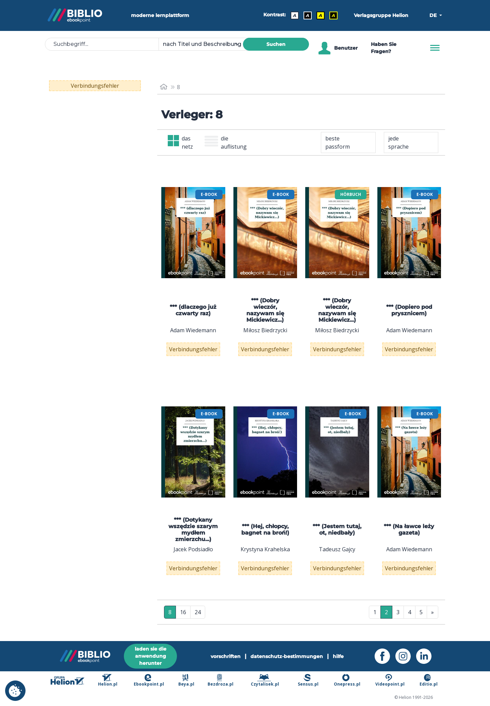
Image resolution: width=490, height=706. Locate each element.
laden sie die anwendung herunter (150, 656)
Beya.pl (186, 680)
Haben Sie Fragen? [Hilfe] (383, 47)
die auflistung (226, 142)
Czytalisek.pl (265, 680)
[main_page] (163, 87)
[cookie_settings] (15, 690)
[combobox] (205, 44)
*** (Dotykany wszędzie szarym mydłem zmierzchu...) (193, 530)
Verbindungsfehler (95, 85)
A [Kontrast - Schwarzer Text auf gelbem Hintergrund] (320, 15)
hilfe (338, 656)
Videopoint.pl (390, 680)
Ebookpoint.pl (149, 680)
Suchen (275, 44)
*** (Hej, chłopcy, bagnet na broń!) (265, 529)
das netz (180, 142)
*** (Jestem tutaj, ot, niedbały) (337, 529)
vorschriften (226, 656)
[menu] (193, 232)
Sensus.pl (308, 680)
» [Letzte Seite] (432, 612)
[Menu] (435, 48)
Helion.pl (107, 680)
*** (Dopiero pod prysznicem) (409, 310)
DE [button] (433, 15)
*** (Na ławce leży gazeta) (409, 529)
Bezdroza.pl (220, 680)
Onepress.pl (347, 680)
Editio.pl (429, 680)
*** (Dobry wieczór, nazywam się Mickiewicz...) (265, 310)
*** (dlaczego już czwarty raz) (193, 310)
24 (198, 612)
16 (183, 612)
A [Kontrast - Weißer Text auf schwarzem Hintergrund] (307, 15)
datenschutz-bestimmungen (286, 656)
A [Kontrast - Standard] (294, 15)
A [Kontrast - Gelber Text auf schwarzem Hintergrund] (333, 15)
